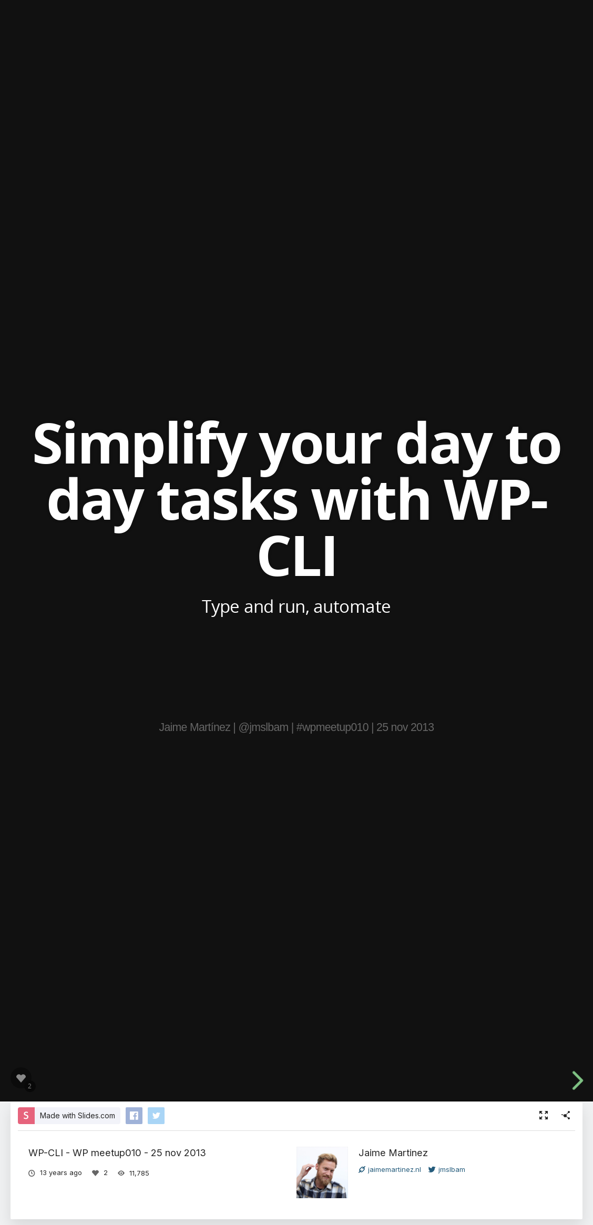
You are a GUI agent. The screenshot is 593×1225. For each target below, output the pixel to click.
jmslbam (446, 1169)
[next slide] (581, 1080)
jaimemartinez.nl (390, 1169)
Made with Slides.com (77, 1115)
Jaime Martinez (393, 1152)
